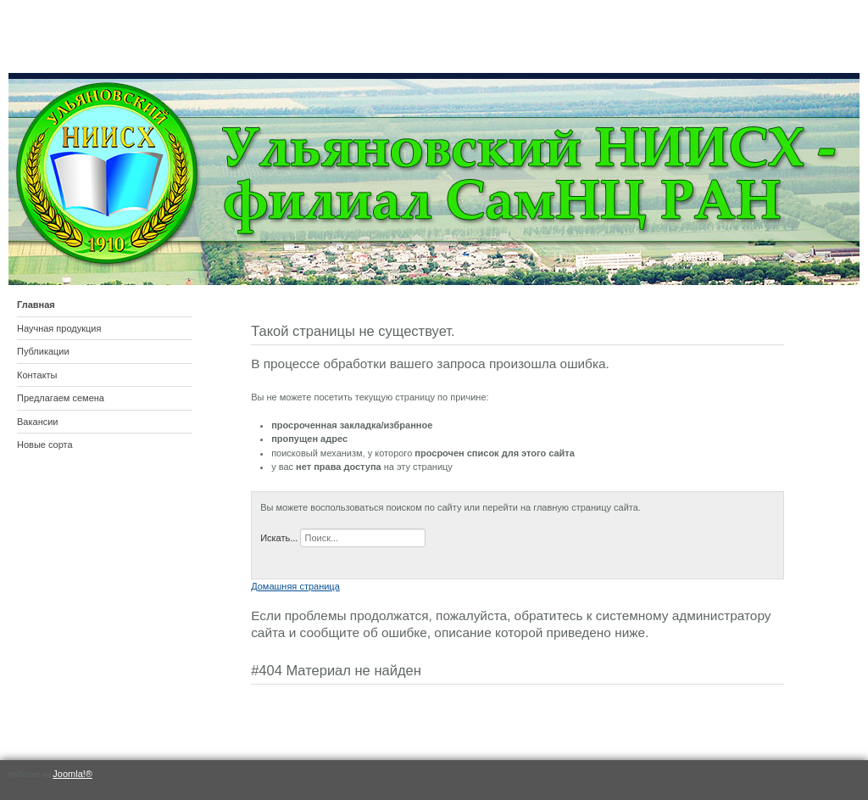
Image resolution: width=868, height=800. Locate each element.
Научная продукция (59, 328)
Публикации (43, 351)
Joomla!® (72, 774)
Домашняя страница (295, 586)
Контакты (37, 375)
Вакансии (37, 422)
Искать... (279, 538)
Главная (36, 304)
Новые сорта (45, 444)
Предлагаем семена (60, 398)
